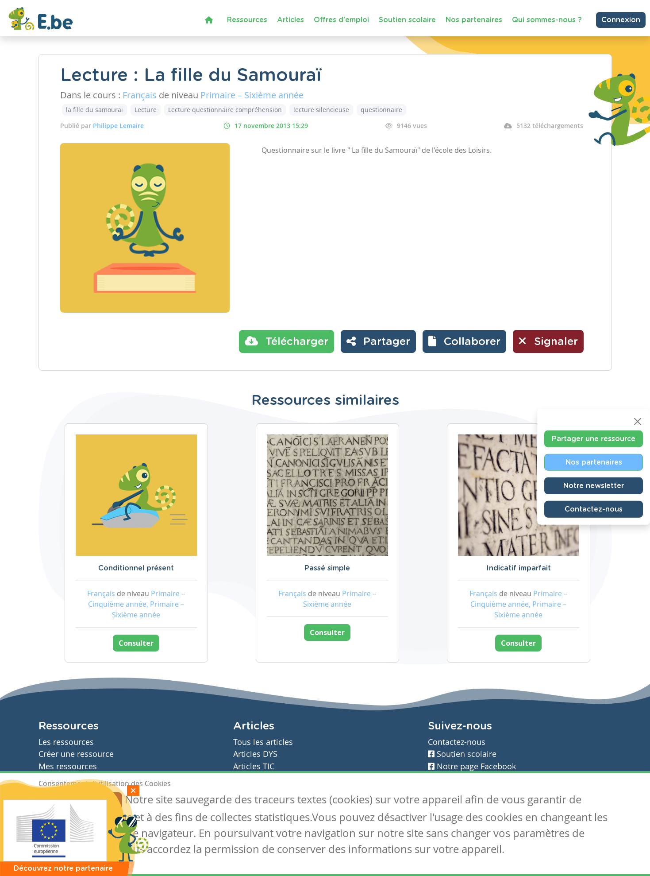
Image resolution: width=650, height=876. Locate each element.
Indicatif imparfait (518, 568)
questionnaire (381, 109)
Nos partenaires (474, 19)
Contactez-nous (594, 509)
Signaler (548, 341)
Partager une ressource (593, 438)
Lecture (146, 109)
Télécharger (286, 341)
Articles (290, 19)
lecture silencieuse (321, 109)
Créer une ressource (76, 754)
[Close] (637, 421)
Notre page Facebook (472, 766)
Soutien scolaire (407, 19)
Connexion (620, 19)
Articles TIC (253, 766)
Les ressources (66, 742)
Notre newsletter (593, 485)
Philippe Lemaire (118, 125)
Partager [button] (378, 341)
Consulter (136, 643)
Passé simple (327, 568)
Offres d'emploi (341, 19)
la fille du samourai (94, 109)
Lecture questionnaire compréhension (225, 109)
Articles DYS (255, 754)
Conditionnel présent (136, 568)
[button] (464, 341)
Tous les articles (263, 742)
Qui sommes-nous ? (547, 19)
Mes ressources (67, 766)
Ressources (247, 19)
